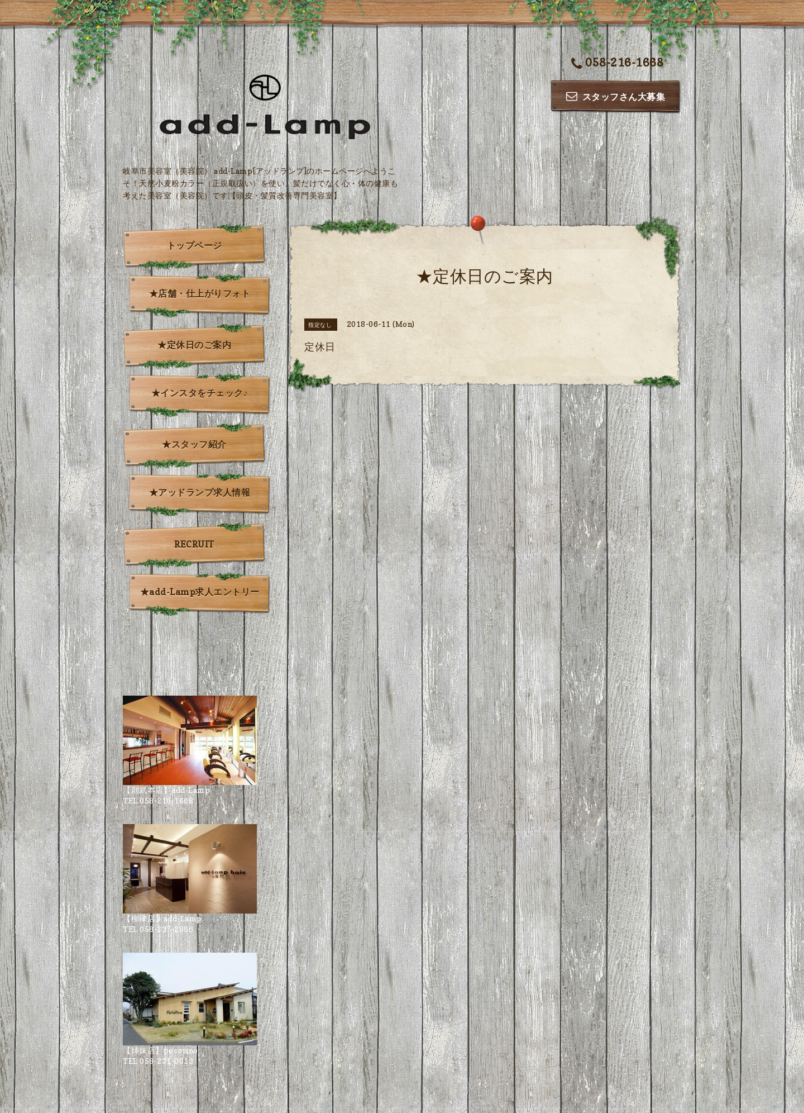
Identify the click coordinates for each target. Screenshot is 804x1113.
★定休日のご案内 (194, 344)
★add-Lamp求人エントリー (200, 591)
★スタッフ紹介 (194, 444)
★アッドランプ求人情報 (200, 492)
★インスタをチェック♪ (199, 392)
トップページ (194, 245)
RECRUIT (194, 544)
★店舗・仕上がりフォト (200, 293)
